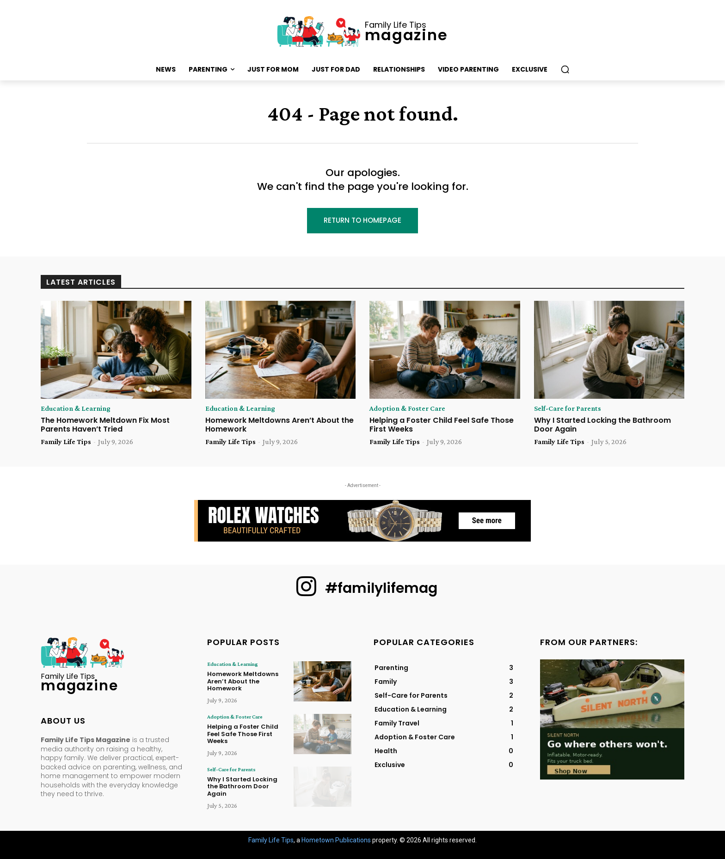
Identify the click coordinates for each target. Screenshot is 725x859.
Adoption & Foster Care (407, 408)
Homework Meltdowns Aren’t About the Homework (279, 424)
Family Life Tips (66, 441)
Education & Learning (76, 408)
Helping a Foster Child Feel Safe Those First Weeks (441, 424)
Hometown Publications (336, 839)
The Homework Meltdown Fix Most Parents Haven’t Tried (105, 424)
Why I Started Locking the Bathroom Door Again (602, 424)
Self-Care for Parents (567, 408)
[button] (565, 69)
